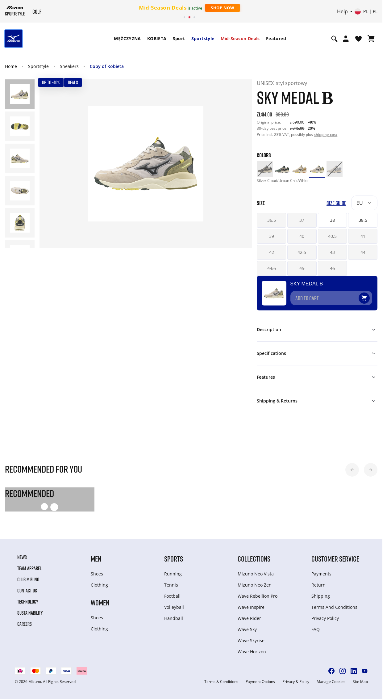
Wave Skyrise (251, 640)
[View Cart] (371, 38)
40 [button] (301, 236)
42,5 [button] (302, 252)
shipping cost (325, 134)
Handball (173, 618)
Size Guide (336, 203)
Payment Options (260, 682)
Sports (173, 558)
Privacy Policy (325, 618)
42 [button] (271, 252)
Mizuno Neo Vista (256, 574)
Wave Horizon (252, 652)
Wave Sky (247, 629)
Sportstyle (202, 38)
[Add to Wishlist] (370, 295)
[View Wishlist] (358, 38)
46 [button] (332, 268)
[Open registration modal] (345, 38)
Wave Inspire (251, 607)
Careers (24, 624)
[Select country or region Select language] (366, 11)
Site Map (360, 682)
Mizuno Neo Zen (255, 585)
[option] (265, 169)
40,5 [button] (332, 236)
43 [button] (332, 252)
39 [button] (271, 236)
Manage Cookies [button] (331, 682)
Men (96, 558)
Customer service (335, 558)
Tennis (171, 585)
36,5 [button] (271, 220)
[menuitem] (127, 38)
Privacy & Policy (295, 682)
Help (342, 11)
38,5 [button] (363, 220)
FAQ (315, 629)
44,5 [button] (271, 268)
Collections (254, 558)
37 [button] (301, 220)
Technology (27, 602)
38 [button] (332, 220)
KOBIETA (157, 38)
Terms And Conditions (334, 607)
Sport (179, 38)
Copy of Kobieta (107, 66)
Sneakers (69, 66)
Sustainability (30, 613)
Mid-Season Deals (240, 38)
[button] (352, 470)
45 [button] (301, 268)
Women (100, 602)
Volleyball (174, 607)
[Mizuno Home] (15, 10)
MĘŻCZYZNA (127, 38)
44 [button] (362, 252)
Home (11, 66)
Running (173, 574)
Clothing (99, 585)
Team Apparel (29, 568)
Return (318, 585)
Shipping (320, 596)
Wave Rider (249, 618)
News (22, 557)
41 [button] (362, 236)
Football (172, 596)
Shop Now (222, 8)
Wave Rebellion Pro (257, 596)
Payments (321, 574)
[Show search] (334, 38)
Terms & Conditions (221, 682)
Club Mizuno (28, 579)
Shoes (97, 574)
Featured (276, 38)
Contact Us (27, 590)
